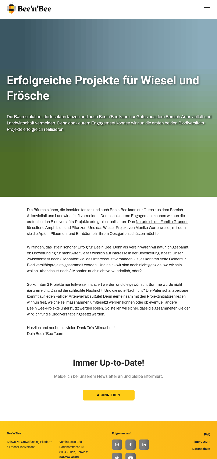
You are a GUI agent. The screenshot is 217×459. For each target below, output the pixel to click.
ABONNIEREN (108, 395)
